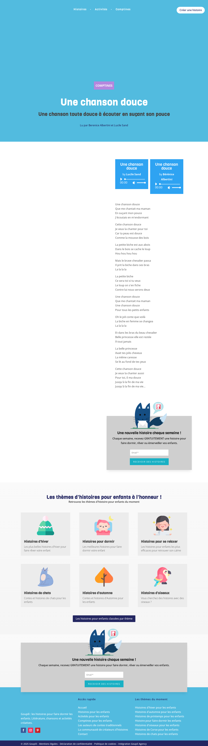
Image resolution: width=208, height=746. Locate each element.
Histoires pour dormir (98, 541)
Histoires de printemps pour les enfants (159, 716)
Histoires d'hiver (36, 541)
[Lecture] (121, 179)
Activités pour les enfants (93, 716)
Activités (101, 9)
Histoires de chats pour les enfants (156, 734)
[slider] (135, 179)
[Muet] (133, 182)
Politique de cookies (105, 743)
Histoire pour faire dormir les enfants (158, 720)
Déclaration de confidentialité (76, 743)
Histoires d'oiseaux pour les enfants (157, 725)
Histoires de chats (37, 593)
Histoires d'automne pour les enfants (158, 712)
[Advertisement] (104, 53)
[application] (131, 181)
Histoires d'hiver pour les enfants (155, 707)
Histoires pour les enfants (94, 712)
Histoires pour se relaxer (159, 541)
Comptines (123, 9)
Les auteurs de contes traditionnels (100, 725)
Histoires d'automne (97, 593)
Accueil (82, 707)
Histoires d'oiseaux (155, 593)
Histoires (80, 9)
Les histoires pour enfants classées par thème (104, 618)
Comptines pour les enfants (95, 720)
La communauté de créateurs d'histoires (103, 729)
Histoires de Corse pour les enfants (156, 729)
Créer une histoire (191, 10)
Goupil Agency (139, 743)
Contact (83, 734)
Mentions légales (48, 743)
